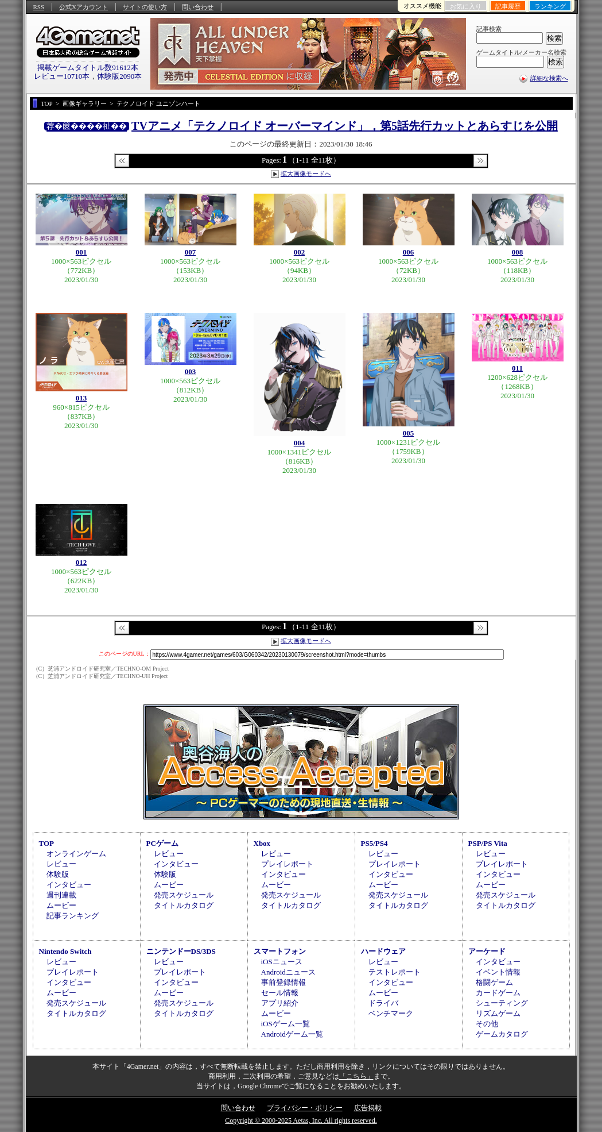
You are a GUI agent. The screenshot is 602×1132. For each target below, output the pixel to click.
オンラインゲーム (76, 853)
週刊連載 (61, 895)
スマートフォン (280, 951)
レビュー (61, 864)
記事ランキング (72, 915)
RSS (39, 6)
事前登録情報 (283, 982)
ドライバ (383, 1003)
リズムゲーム (498, 1013)
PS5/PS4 (374, 843)
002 (299, 252)
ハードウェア (383, 951)
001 (81, 252)
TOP (47, 843)
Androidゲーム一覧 (292, 1034)
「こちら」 (356, 1076)
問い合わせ (197, 6)
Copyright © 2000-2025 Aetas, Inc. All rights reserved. (300, 1120)
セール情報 (279, 992)
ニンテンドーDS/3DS (181, 951)
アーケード (487, 951)
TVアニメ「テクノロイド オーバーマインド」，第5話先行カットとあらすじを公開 (344, 126)
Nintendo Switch (65, 951)
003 (190, 371)
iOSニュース (281, 961)
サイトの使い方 (145, 6)
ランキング (550, 6)
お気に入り (465, 6)
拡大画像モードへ (306, 173)
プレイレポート (287, 864)
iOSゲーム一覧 (285, 1023)
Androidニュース (288, 972)
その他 (487, 1023)
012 (81, 562)
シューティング (502, 1003)
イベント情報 (498, 972)
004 (299, 442)
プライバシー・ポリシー (305, 1108)
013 (81, 398)
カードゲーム (498, 992)
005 (408, 433)
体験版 (57, 874)
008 (517, 252)
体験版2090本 (119, 76)
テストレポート (394, 972)
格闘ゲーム (494, 982)
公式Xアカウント (83, 6)
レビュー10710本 (62, 76)
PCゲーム (162, 843)
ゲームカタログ (502, 1034)
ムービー (61, 905)
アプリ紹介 (279, 1003)
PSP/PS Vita (487, 843)
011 (517, 368)
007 (190, 252)
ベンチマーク (390, 1013)
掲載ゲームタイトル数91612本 (87, 67)
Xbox (262, 843)
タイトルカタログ (183, 905)
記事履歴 (508, 6)
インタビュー (68, 884)
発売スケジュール (183, 895)
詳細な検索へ (549, 78)
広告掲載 (368, 1108)
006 (408, 252)
